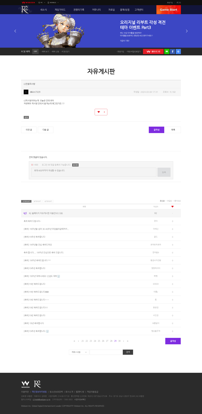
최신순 (162, 201)
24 (95, 341)
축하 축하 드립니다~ (32, 221)
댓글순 (169, 201)
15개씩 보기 (26, 201)
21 (83, 341)
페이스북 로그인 (172, 51)
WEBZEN (25, 384)
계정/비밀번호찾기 (134, 51)
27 (107, 341)
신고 (26, 117)
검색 (128, 352)
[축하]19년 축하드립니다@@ (36, 292)
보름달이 (155, 323)
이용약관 (25, 392)
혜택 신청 (55, 51)
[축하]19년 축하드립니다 (34, 284)
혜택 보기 (45, 51)
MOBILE (53, 2)
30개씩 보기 (37, 201)
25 (99, 341)
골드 (155, 237)
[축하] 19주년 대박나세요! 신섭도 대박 (42, 276)
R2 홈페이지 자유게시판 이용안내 (46, 213)
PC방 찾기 (65, 51)
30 (119, 341)
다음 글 (46, 130)
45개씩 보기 (48, 201)
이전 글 (29, 130)
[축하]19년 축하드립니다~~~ (36, 299)
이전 (15, 31)
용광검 (155, 307)
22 (87, 341)
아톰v (156, 292)
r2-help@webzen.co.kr (41, 399)
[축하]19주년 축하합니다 (34, 237)
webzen (28, 2)
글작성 (156, 130)
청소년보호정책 (56, 392)
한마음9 (156, 252)
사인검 (155, 315)
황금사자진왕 (155, 260)
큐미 (155, 221)
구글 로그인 (178, 51)
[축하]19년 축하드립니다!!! (36, 307)
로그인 (179, 2)
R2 (25, 9)
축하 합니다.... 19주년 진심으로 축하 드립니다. (44, 252)
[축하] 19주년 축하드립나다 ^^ (37, 260)
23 (91, 341)
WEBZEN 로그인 (153, 51)
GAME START (168, 9)
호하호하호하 (155, 244)
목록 (173, 130)
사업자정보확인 (80, 399)
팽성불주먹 (155, 331)
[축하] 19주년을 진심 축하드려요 (38, 244)
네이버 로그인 (166, 51)
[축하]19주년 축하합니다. (36, 331)
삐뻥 (155, 276)
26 (103, 341)
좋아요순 (177, 201)
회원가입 (170, 2)
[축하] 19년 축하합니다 (34, 323)
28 (111, 341)
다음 (187, 31)
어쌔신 (155, 229)
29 (115, 341)
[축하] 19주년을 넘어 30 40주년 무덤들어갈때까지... (46, 229)
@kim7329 (35, 92)
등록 (164, 172)
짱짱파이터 (155, 268)
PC (42, 2)
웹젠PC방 (80, 392)
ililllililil (156, 284)
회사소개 (69, 392)
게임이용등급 (92, 392)
